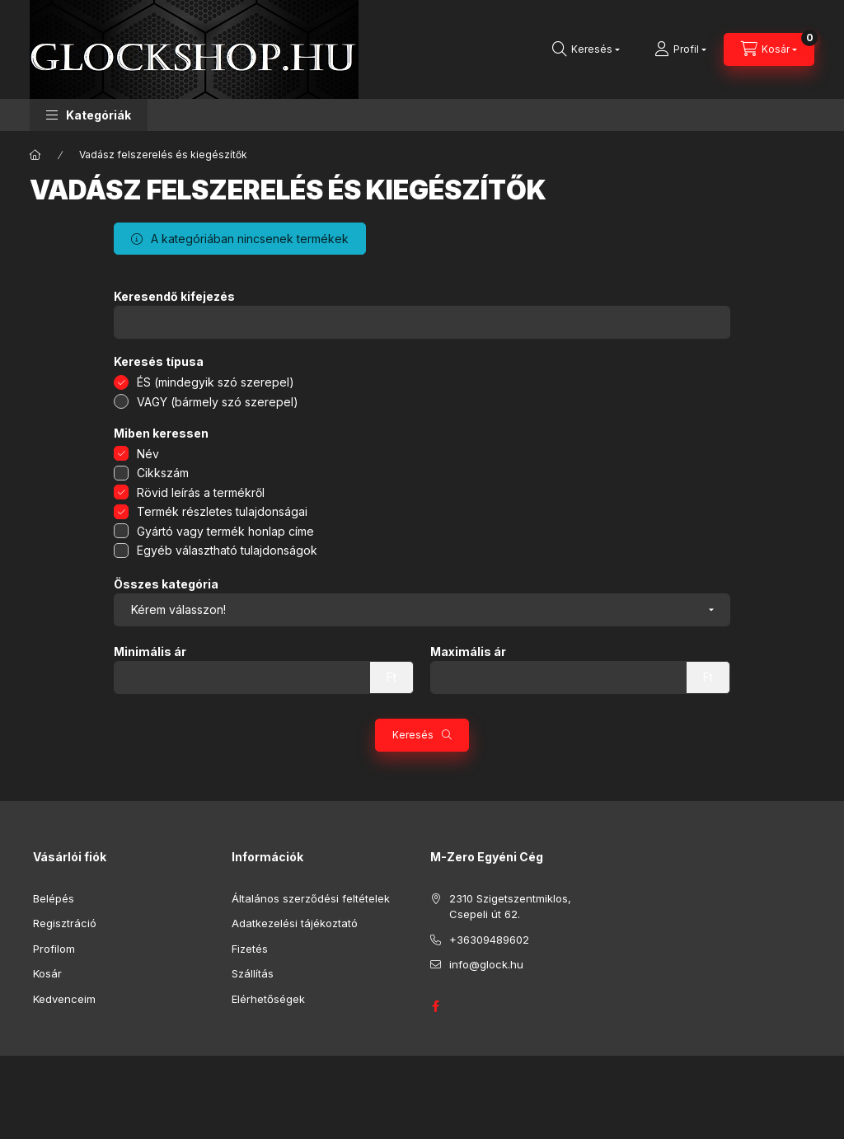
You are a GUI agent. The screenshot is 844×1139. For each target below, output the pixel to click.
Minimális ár (150, 652)
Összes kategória (166, 584)
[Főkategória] (35, 155)
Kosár (47, 973)
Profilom (54, 948)
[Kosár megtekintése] (769, 49)
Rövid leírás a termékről (201, 492)
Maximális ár (468, 652)
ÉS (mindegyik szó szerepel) (215, 382)
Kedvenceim (64, 998)
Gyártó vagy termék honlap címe (225, 531)
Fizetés (250, 948)
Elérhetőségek (268, 998)
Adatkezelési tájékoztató (295, 923)
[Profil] (680, 49)
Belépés (53, 898)
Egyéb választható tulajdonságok (227, 550)
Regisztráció (64, 923)
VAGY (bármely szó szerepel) (217, 402)
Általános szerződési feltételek (311, 898)
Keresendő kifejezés (174, 296)
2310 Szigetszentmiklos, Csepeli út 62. (510, 906)
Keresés (413, 735)
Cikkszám (163, 473)
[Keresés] (586, 49)
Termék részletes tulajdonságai (222, 511)
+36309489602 (489, 939)
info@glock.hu (486, 964)
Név (148, 454)
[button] (89, 115)
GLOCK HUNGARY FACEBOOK (435, 1006)
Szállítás (253, 973)
